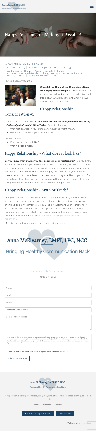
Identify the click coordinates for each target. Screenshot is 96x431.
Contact (47, 404)
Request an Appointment (38, 413)
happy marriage (51, 73)
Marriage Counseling (60, 67)
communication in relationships (23, 73)
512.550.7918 (11, 219)
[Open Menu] (92, 6)
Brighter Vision (85, 423)
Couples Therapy (16, 67)
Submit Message (17, 358)
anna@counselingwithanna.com (59, 215)
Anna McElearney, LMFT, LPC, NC (25, 64)
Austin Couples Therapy (19, 71)
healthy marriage (16, 75)
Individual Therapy (37, 67)
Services (58, 404)
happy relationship (72, 73)
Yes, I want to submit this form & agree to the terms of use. (38, 352)
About (36, 404)
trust (53, 75)
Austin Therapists (44, 71)
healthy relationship (38, 75)
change (60, 71)
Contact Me (65, 413)
